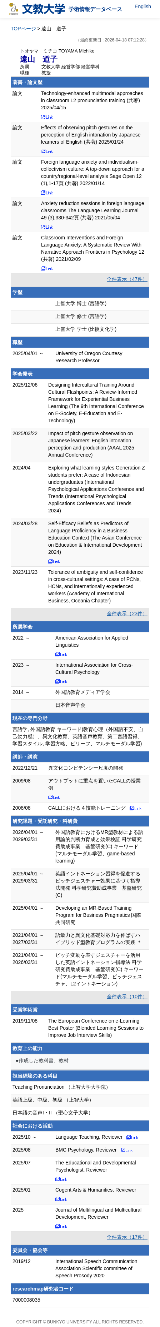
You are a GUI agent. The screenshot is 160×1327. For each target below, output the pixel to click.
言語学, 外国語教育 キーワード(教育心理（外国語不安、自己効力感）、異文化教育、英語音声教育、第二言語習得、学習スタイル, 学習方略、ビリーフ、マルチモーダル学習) (77, 736)
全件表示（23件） (127, 613)
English (143, 6)
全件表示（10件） (127, 996)
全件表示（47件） (127, 279)
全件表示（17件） (127, 1237)
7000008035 (26, 1300)
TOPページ (23, 28)
